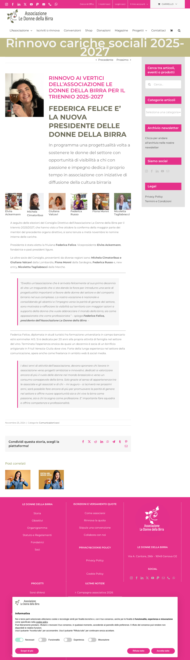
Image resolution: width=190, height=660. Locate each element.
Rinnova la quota (95, 520)
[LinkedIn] (157, 171)
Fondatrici (37, 542)
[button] (179, 30)
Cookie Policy (94, 573)
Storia (37, 513)
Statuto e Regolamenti (37, 535)
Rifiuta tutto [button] (138, 651)
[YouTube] (162, 171)
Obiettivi (37, 520)
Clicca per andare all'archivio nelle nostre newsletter (159, 142)
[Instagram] (146, 171)
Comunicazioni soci (49, 422)
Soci (37, 549)
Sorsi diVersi (37, 592)
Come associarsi (95, 513)
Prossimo (122, 59)
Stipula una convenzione (95, 527)
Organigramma (37, 527)
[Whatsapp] (174, 578)
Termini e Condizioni (158, 201)
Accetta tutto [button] (163, 651)
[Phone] (168, 578)
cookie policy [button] (42, 622)
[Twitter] (147, 578)
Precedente (105, 59)
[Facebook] (151, 171)
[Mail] (167, 171)
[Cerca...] (163, 84)
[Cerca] (149, 84)
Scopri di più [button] (27, 651)
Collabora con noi (95, 534)
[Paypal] (158, 578)
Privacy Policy (154, 196)
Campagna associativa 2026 (95, 592)
